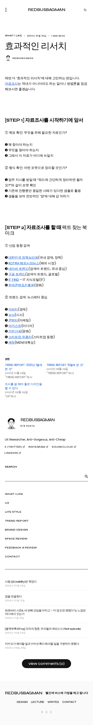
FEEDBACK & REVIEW (21, 547)
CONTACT (12, 556)
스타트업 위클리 (20, 337)
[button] (7, 10)
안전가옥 (14, 331)
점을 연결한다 (13, 596)
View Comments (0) (46, 663)
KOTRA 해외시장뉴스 (23, 263)
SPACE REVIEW (16, 538)
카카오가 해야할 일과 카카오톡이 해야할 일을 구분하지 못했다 (42, 644)
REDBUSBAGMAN (46, 9)
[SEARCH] (86, 476)
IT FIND (13, 279)
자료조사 (11, 83)
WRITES (53, 702)
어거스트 (14, 325)
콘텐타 (13, 320)
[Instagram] (46, 712)
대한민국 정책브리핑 (23, 257)
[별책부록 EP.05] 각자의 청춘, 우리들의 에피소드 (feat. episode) (43, 629)
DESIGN (22, 702)
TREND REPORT (17, 520)
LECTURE (37, 702)
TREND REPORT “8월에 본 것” (65, 365)
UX (7, 502)
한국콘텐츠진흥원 (21, 285)
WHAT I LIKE (13, 35)
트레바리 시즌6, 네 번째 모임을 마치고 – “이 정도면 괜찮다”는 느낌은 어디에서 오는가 (45, 612)
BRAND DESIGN (16, 529)
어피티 (13, 309)
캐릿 (11, 342)
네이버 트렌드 (18, 268)
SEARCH (11, 467)
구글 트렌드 (16, 274)
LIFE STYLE (13, 511)
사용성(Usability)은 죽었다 (21, 581)
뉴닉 (11, 315)
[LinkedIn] (50, 712)
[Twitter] (42, 712)
